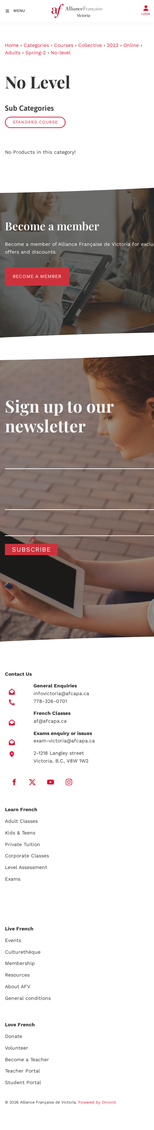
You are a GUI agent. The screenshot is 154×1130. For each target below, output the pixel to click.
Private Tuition (22, 844)
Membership (20, 963)
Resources (17, 975)
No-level (60, 52)
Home (12, 45)
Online (131, 45)
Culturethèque (23, 952)
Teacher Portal (22, 1071)
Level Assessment (26, 867)
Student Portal (23, 1082)
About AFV (17, 986)
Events (13, 940)
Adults (12, 52)
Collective (90, 45)
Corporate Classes (27, 855)
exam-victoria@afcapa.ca (64, 740)
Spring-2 (35, 52)
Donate (13, 1036)
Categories (36, 45)
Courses (63, 45)
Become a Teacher (27, 1059)
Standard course (35, 122)
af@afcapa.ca (50, 721)
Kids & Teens (20, 833)
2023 (112, 45)
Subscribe (31, 549)
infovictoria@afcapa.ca (61, 693)
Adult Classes (21, 821)
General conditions (28, 998)
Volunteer (16, 1048)
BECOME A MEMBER (29, 271)
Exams (12, 879)
